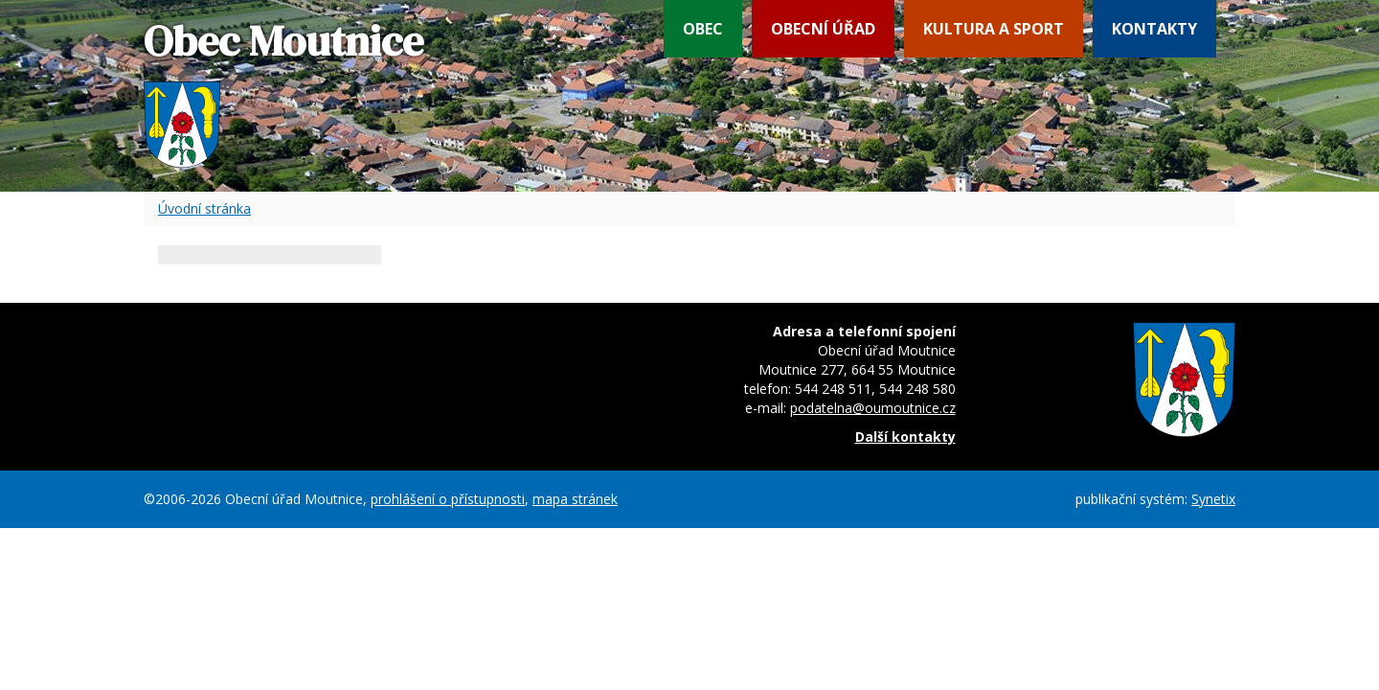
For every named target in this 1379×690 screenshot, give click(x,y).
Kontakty (1154, 28)
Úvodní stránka (204, 208)
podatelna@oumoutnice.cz (873, 408)
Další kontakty (905, 436)
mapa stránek (575, 499)
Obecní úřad (823, 28)
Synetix (1213, 499)
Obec (703, 28)
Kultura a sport (993, 28)
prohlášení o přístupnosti (448, 499)
